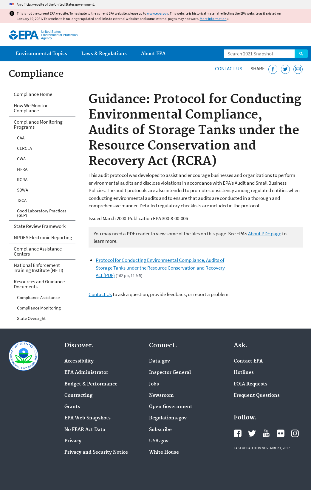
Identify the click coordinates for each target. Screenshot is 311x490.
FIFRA (22, 169)
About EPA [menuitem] (153, 54)
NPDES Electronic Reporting (43, 237)
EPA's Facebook (238, 433)
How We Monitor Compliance (31, 108)
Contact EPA (248, 361)
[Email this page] (298, 69)
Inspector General (170, 372)
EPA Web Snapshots (87, 418)
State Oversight (31, 318)
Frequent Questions (257, 395)
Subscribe (160, 430)
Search (301, 53)
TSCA (22, 200)
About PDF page (264, 233)
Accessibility (79, 361)
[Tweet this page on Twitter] (285, 69)
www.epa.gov (157, 13)
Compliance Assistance (38, 297)
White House (164, 452)
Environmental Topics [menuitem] (41, 54)
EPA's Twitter (252, 433)
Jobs (154, 384)
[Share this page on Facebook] (273, 69)
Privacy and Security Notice (96, 452)
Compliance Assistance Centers (38, 251)
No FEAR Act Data (84, 430)
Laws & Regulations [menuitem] (104, 54)
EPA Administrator (86, 372)
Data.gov (159, 361)
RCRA (22, 179)
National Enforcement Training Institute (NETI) (38, 267)
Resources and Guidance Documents (39, 284)
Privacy (72, 441)
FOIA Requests (250, 384)
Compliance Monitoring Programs (38, 124)
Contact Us (228, 68)
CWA (21, 158)
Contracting (78, 395)
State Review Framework (40, 226)
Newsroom (161, 395)
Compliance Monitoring (39, 308)
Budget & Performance (90, 384)
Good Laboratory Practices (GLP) (41, 213)
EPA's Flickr (280, 433)
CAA (20, 138)
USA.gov (158, 441)
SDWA (22, 190)
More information (213, 18)
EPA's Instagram (295, 433)
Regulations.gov (168, 418)
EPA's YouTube (266, 433)
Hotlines (244, 372)
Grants (72, 407)
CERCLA (24, 148)
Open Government (170, 407)
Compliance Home (33, 94)
